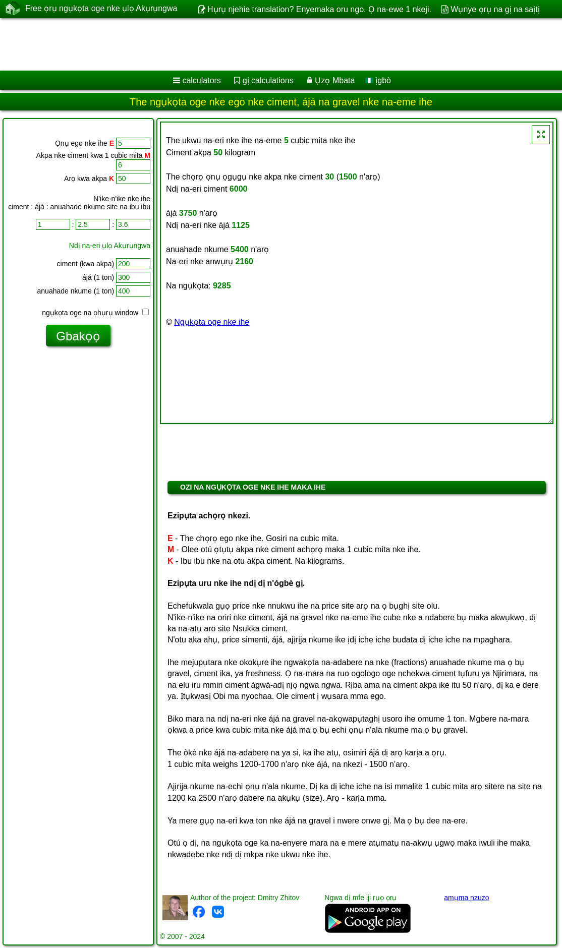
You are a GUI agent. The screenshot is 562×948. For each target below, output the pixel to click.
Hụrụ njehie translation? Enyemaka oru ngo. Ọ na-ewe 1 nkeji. (319, 9)
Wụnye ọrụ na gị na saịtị (495, 9)
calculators (201, 80)
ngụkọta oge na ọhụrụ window (95, 313)
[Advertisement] (270, 44)
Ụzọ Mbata (335, 80)
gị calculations (268, 80)
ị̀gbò (378, 80)
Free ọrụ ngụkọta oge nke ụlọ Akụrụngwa (101, 9)
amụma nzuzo (466, 898)
